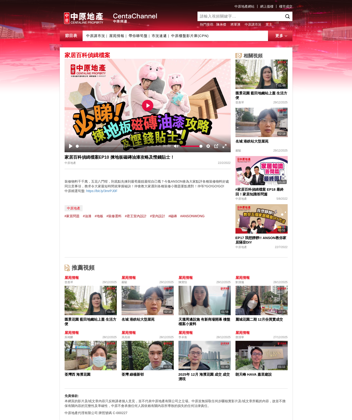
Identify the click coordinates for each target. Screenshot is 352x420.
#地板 (99, 216)
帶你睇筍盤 (138, 36)
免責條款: (72, 396)
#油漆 (87, 216)
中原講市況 (253, 24)
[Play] (71, 146)
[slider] (118, 146)
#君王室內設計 (136, 216)
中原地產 (73, 208)
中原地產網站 (244, 6)
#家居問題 (72, 216)
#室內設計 (157, 216)
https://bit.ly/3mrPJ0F (101, 191)
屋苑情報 (116, 36)
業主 (269, 24)
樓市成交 (285, 6)
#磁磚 (173, 216)
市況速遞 (159, 36)
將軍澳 (235, 24)
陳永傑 (221, 24)
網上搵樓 (266, 6)
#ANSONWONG (192, 216)
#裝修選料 (114, 216)
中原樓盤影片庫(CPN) (190, 36)
